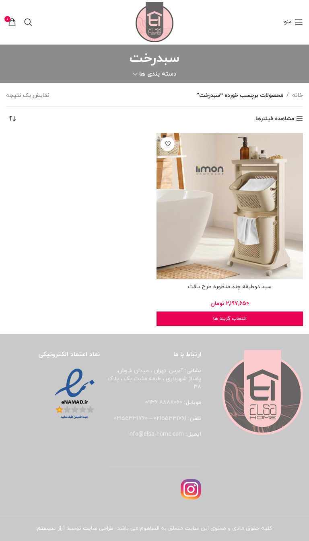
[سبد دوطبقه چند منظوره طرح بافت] (230, 206)
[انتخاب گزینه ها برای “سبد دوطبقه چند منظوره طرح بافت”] (230, 318)
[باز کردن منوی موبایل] (293, 22)
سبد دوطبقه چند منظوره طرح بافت (230, 287)
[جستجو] (28, 22)
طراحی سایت (98, 528)
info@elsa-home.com (156, 434)
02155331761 (170, 418)
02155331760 (131, 418)
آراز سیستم (51, 528)
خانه (297, 95)
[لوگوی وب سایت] (155, 21)
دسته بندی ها (157, 74)
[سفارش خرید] (12, 119)
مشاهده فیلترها (274, 118)
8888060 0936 (163, 402)
